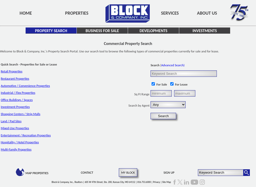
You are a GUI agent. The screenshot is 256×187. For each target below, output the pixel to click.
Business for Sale (102, 30)
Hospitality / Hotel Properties (20, 142)
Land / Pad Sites (11, 121)
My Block (128, 172)
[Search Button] (246, 172)
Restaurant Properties (15, 78)
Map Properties (37, 173)
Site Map (166, 182)
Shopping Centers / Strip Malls (20, 114)
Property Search (51, 30)
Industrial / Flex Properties (18, 93)
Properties (76, 13)
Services (170, 13)
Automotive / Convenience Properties (25, 86)
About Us (207, 13)
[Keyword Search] (221, 172)
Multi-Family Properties (16, 149)
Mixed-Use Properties (15, 128)
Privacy (156, 182)
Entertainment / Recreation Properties (26, 135)
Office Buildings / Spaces (17, 100)
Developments (153, 30)
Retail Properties (11, 71)
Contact (87, 172)
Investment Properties (15, 107)
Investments (205, 30)
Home (26, 13)
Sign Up (169, 172)
